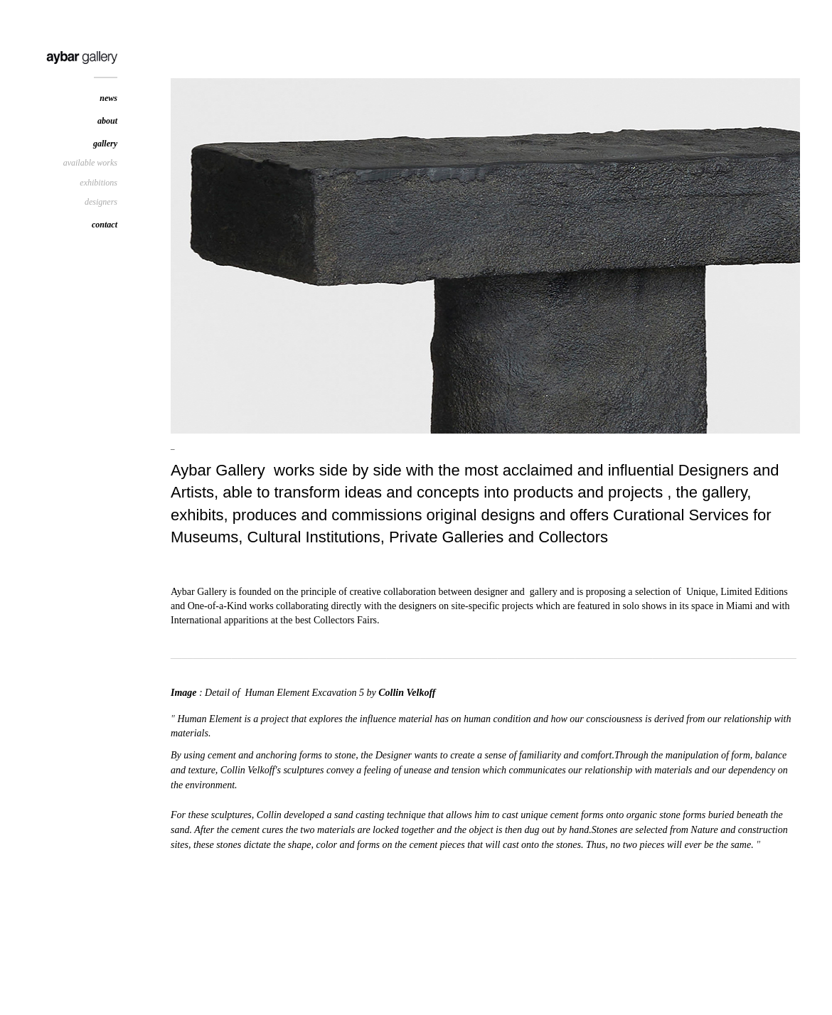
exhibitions (98, 183)
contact (104, 225)
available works (90, 163)
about (107, 121)
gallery (105, 144)
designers (101, 202)
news (108, 98)
